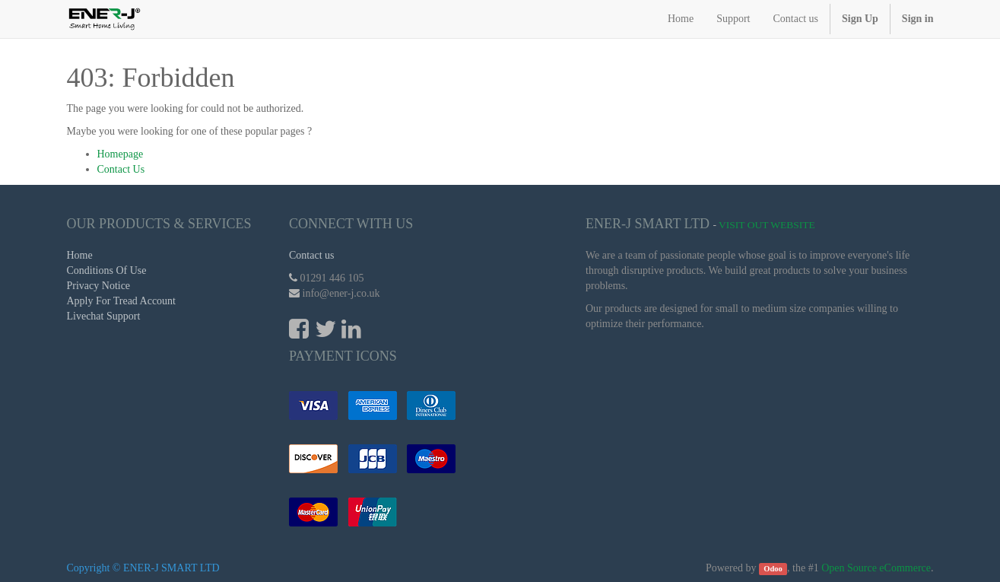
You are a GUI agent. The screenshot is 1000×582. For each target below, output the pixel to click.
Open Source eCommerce (876, 568)
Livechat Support (104, 316)
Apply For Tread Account (121, 301)
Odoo (773, 569)
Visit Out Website (767, 225)
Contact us (312, 255)
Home (80, 255)
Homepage (120, 154)
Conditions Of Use (107, 270)
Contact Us (121, 169)
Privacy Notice (99, 285)
